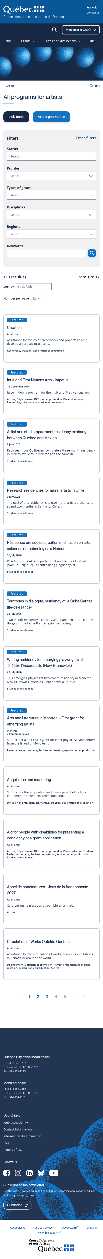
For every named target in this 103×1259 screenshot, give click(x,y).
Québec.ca (70, 1227)
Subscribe (17, 1205)
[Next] (83, 996)
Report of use (13, 1150)
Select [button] (53, 157)
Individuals (16, 117)
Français (92, 7)
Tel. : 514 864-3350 (14, 1089)
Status (12, 148)
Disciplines (16, 207)
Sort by (8, 287)
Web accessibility (15, 1123)
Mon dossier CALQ (81, 29)
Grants (10, 86)
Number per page (16, 298)
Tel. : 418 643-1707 (14, 1063)
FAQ (6, 1143)
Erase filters (86, 137)
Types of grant (19, 187)
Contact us (93, 12)
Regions (13, 226)
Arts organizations (51, 117)
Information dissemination (22, 1136)
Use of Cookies (43, 1227)
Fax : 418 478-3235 (14, 1071)
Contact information (17, 1129)
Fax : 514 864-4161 (14, 1097)
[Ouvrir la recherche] (54, 29)
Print (95, 86)
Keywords (15, 246)
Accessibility (18, 1227)
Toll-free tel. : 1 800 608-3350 (20, 1067)
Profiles (13, 168)
